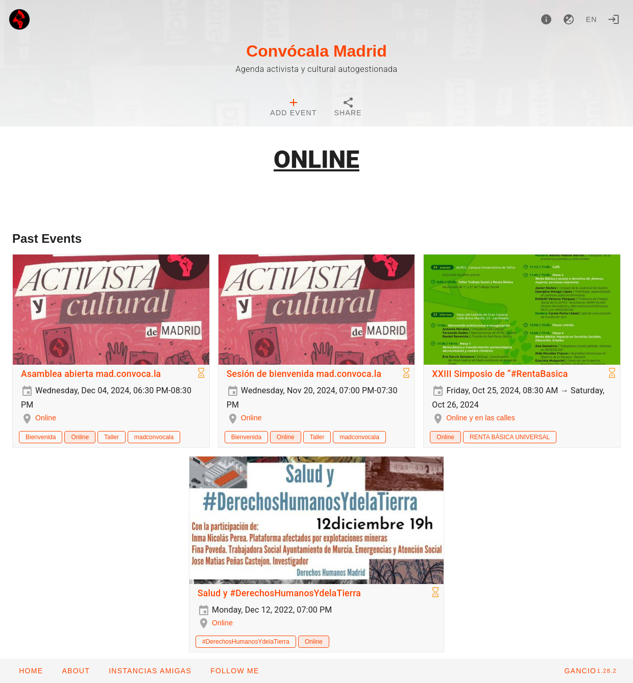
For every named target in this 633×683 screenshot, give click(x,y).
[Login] (613, 19)
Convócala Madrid (316, 51)
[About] (546, 19)
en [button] (591, 19)
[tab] (293, 108)
